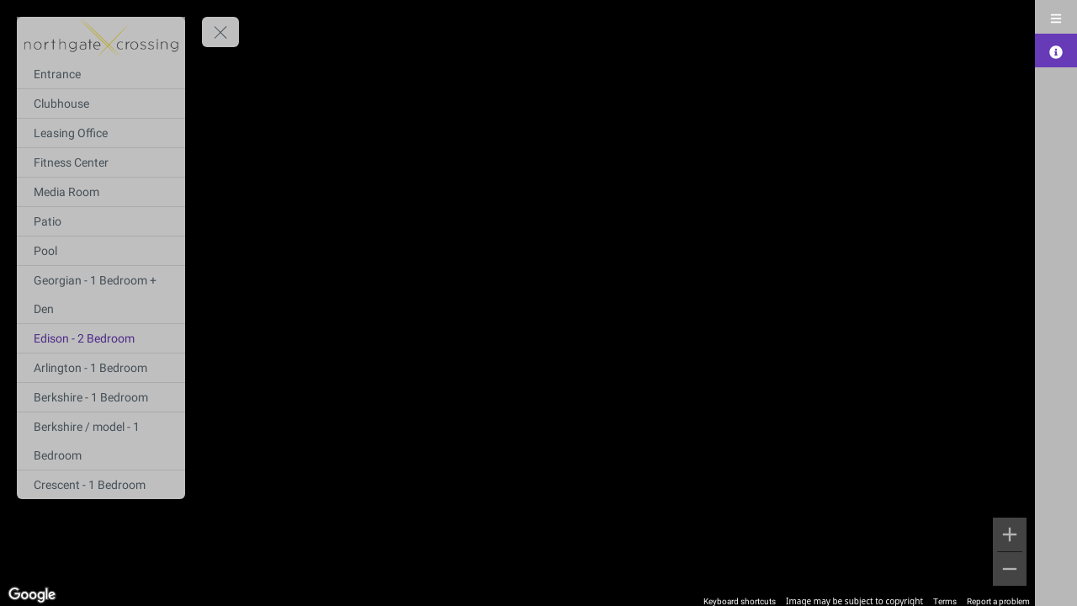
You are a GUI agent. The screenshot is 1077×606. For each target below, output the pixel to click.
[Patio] (101, 221)
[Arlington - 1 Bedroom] (101, 368)
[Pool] (101, 251)
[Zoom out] (1010, 569)
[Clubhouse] (101, 103)
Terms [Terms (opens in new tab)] (945, 601)
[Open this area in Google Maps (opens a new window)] (32, 595)
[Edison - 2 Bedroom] (101, 338)
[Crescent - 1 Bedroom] (101, 484)
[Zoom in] (1010, 534)
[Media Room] (101, 192)
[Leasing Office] (101, 133)
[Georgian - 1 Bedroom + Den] (101, 294)
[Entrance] (101, 74)
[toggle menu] (220, 32)
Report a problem (998, 601)
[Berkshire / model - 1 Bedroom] (101, 441)
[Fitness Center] (101, 162)
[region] (517, 303)
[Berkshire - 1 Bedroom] (101, 397)
